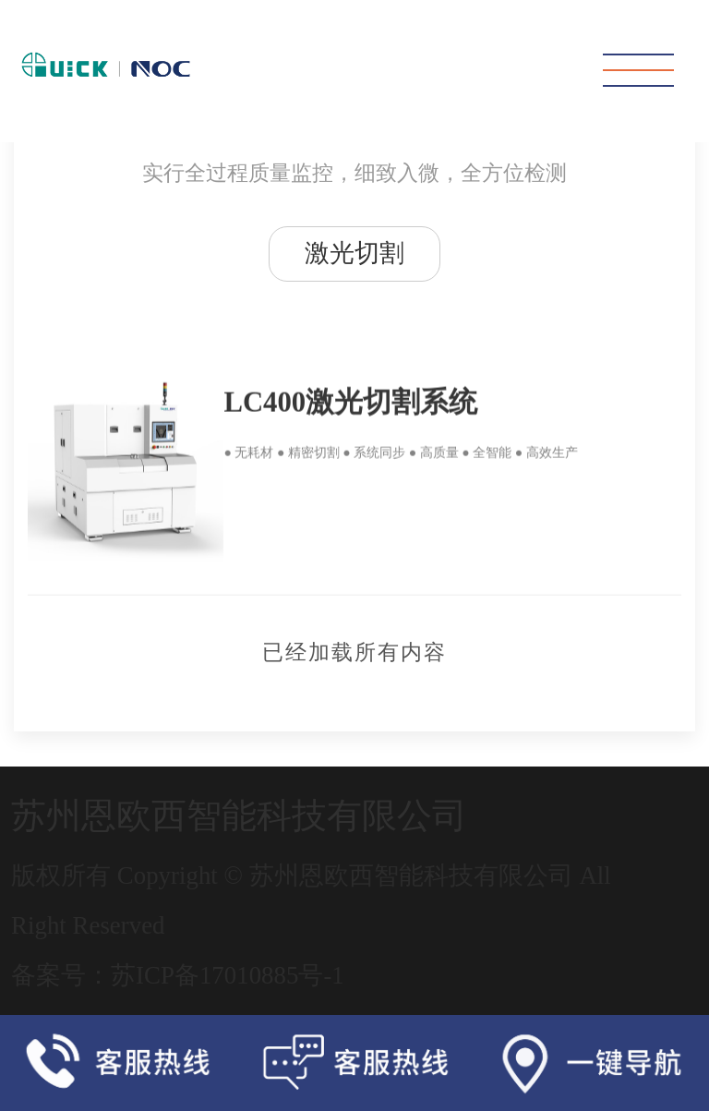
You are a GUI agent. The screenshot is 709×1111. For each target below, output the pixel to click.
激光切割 (354, 253)
